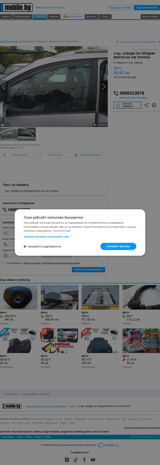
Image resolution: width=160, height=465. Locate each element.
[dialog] (80, 232)
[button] (80, 236)
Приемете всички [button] (118, 246)
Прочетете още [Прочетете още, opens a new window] (62, 230)
